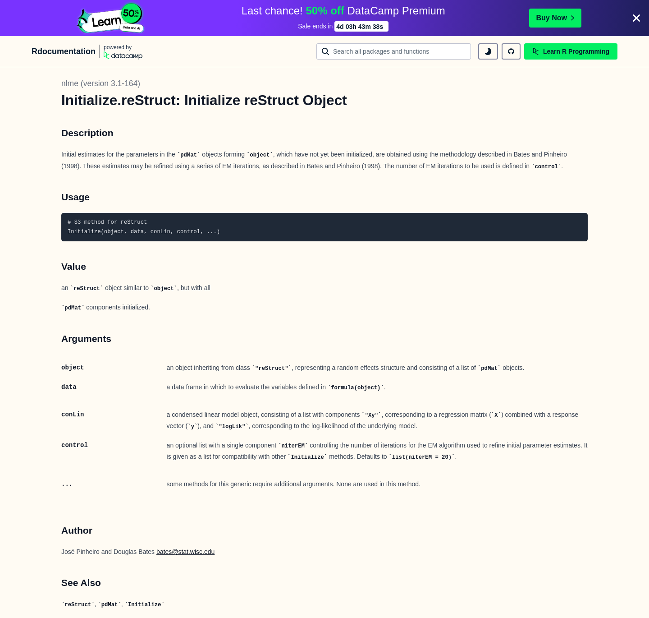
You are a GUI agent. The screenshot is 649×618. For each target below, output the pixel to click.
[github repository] (511, 51)
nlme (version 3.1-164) (100, 83)
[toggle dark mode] (488, 51)
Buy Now (555, 18)
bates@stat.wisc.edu (185, 551)
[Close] (636, 18)
